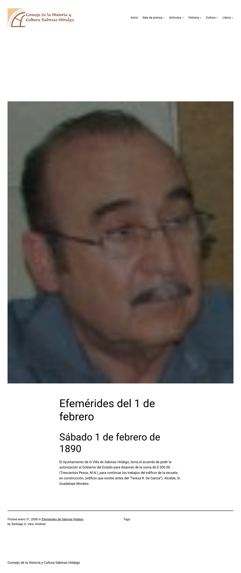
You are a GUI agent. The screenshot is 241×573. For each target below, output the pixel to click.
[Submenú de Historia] (200, 18)
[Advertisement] (120, 75)
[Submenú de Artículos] (183, 18)
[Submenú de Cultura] (217, 18)
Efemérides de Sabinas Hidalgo (63, 519)
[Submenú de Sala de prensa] (164, 18)
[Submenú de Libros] (232, 18)
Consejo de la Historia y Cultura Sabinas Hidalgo (44, 563)
